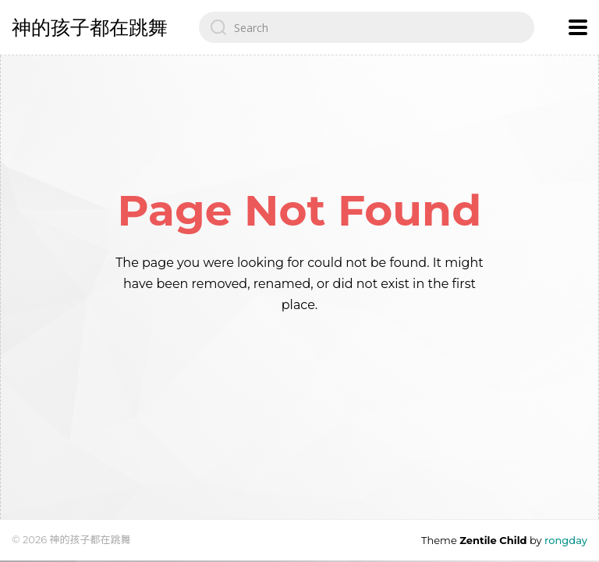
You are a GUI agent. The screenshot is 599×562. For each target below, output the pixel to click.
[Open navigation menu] (577, 27)
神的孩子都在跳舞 (90, 27)
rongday (565, 540)
